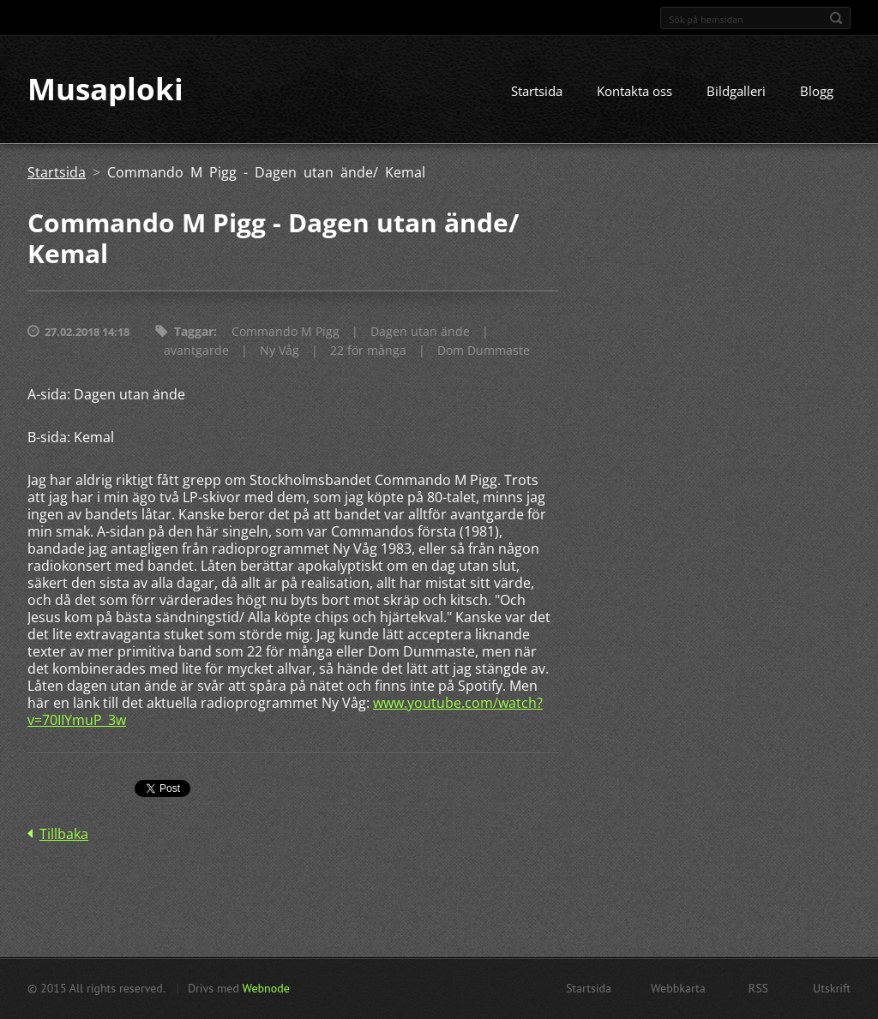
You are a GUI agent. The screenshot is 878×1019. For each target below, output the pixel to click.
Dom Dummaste (483, 351)
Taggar (193, 332)
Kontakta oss (634, 91)
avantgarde (196, 351)
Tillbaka (63, 834)
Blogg (816, 91)
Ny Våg (279, 351)
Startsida (536, 91)
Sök (836, 18)
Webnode (265, 988)
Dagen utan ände (420, 332)
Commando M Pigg (286, 332)
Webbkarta (678, 988)
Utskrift (832, 988)
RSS (758, 988)
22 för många (368, 351)
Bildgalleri (736, 91)
